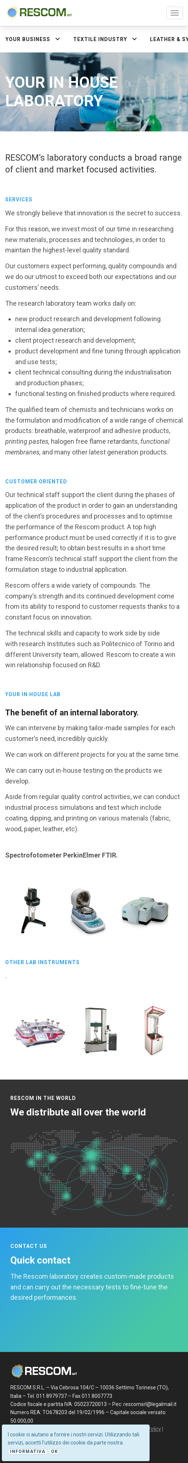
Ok (54, 1451)
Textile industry (106, 38)
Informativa (27, 1451)
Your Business (34, 38)
